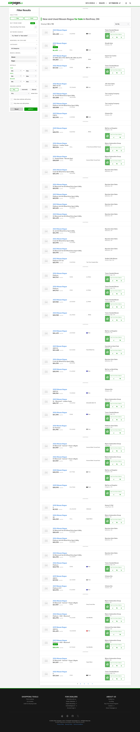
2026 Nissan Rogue (60, 66)
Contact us (111, 699)
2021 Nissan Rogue (60, 346)
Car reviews (30, 701)
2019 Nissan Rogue (60, 576)
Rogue (24, 61)
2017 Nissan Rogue (60, 56)
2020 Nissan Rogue (60, 389)
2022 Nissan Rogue (60, 259)
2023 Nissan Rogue (60, 30)
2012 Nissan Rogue (60, 43)
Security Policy (68, 724)
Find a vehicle (30, 699)
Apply (30, 109)
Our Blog (111, 701)
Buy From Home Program (111, 703)
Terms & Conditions (78, 724)
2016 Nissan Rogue (60, 84)
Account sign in (71, 708)
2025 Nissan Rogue (60, 128)
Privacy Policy (60, 724)
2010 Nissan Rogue (60, 505)
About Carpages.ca (111, 708)
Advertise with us (71, 699)
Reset (16, 109)
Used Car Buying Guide (30, 703)
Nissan (24, 57)
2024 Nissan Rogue (60, 170)
